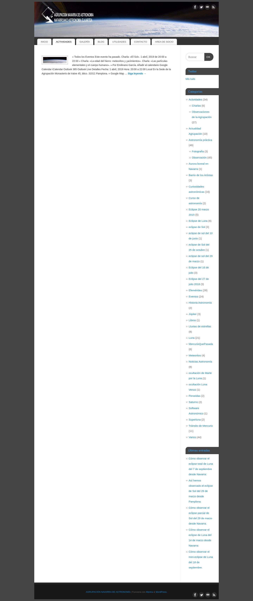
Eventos (193, 296)
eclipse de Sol (197, 226)
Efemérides (195, 290)
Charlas (196, 105)
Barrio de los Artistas (201, 175)
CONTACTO (140, 41)
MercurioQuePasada (201, 343)
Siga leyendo (137, 73)
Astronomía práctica (200, 139)
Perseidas (194, 395)
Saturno (193, 401)
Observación (199, 157)
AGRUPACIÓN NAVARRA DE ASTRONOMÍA (108, 592)
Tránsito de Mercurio (201, 425)
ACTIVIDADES (64, 41)
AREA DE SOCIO (164, 41)
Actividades (195, 99)
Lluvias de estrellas (200, 326)
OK (207, 56)
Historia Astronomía (200, 302)
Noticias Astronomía (200, 361)
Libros (192, 320)
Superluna (195, 419)
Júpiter (193, 314)
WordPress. (161, 592)
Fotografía (198, 151)
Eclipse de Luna (198, 220)
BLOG (101, 41)
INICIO (44, 41)
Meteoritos (195, 355)
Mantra (149, 592)
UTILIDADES (119, 41)
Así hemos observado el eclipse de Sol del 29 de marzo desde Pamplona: (201, 491)
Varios (192, 437)
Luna (191, 337)
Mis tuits (190, 78)
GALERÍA (85, 41)
